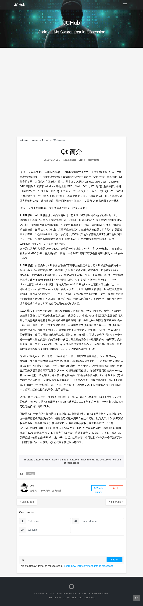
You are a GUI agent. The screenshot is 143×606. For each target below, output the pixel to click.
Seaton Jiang (88, 597)
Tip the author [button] (98, 489)
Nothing (30, 474)
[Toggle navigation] (125, 4)
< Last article (26, 501)
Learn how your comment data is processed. (89, 566)
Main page (24, 140)
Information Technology (41, 140)
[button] (116, 488)
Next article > (116, 501)
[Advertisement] (71, 71)
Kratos (61, 597)
